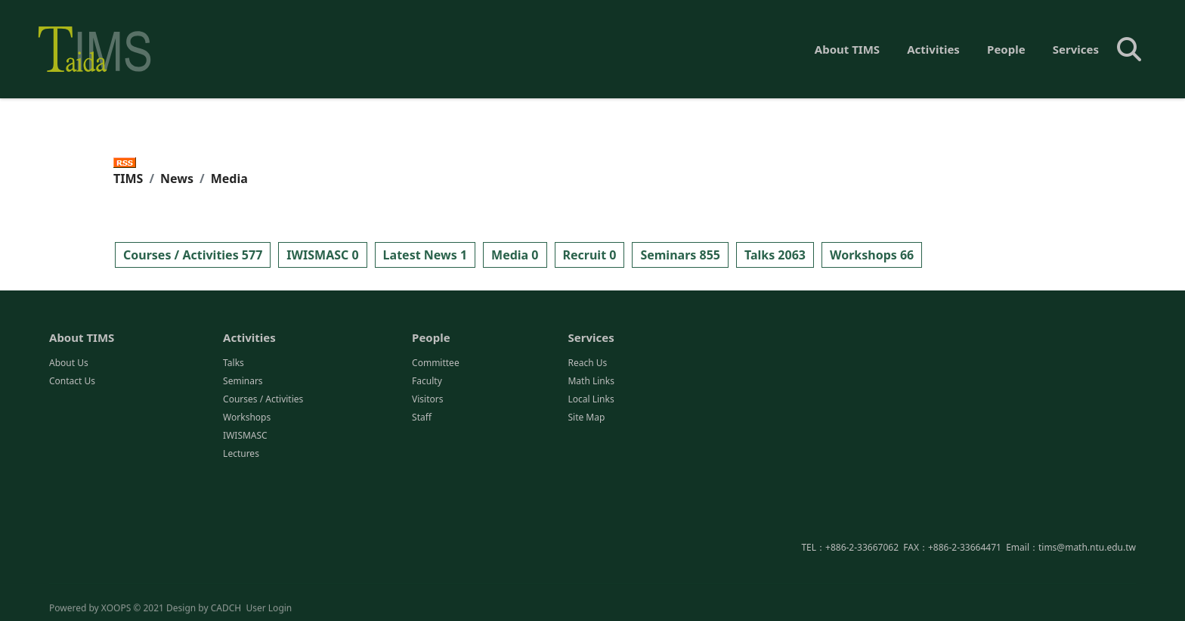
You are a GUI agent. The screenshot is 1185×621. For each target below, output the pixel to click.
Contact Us (72, 382)
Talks (233, 364)
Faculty (427, 382)
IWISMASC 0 (322, 255)
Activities (933, 49)
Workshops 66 (872, 255)
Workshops (247, 418)
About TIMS (847, 49)
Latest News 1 (425, 255)
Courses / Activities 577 (192, 255)
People (1006, 49)
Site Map (586, 418)
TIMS (128, 178)
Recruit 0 (590, 255)
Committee (435, 364)
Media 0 (514, 255)
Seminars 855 (680, 255)
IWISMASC (245, 436)
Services (1076, 49)
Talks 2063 (775, 255)
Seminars (243, 382)
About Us (68, 364)
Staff (422, 418)
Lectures (241, 455)
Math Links (591, 382)
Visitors (427, 400)
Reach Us (587, 364)
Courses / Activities (263, 400)
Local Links (591, 400)
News (176, 178)
